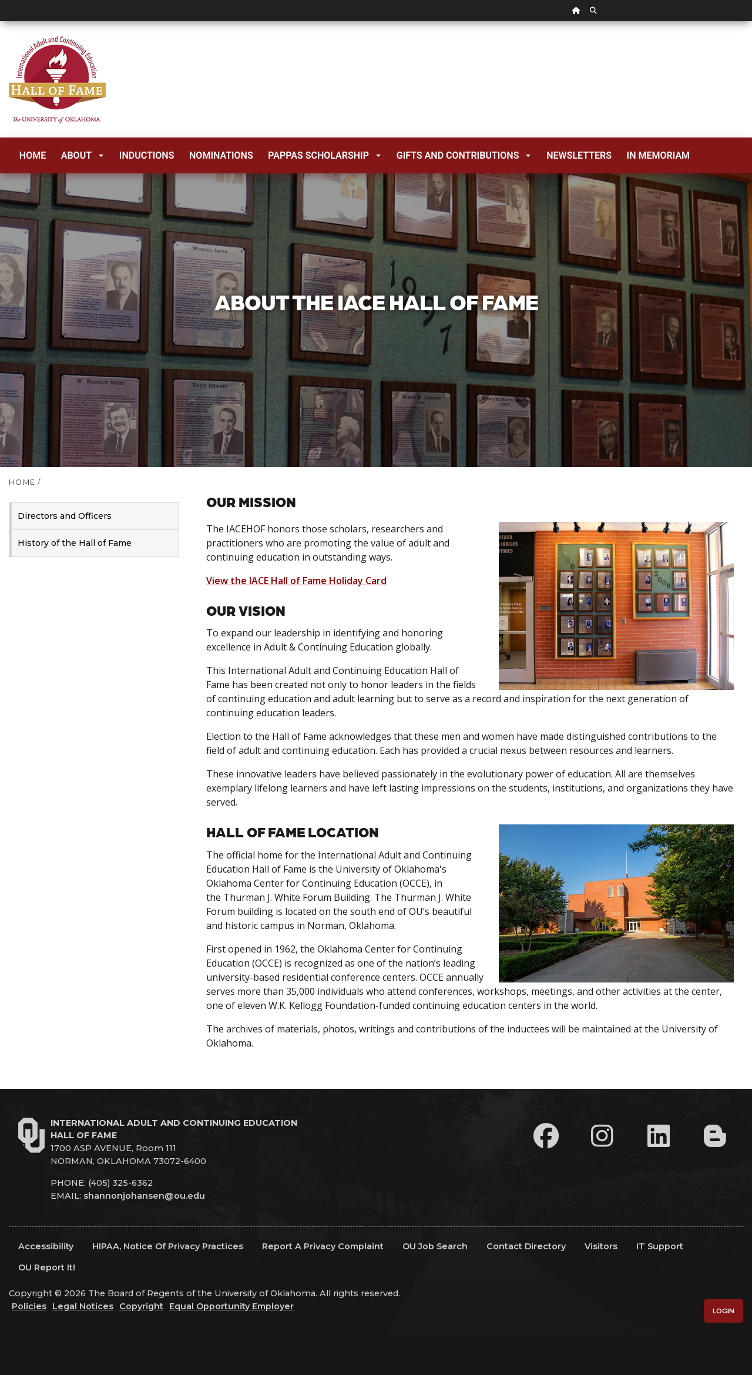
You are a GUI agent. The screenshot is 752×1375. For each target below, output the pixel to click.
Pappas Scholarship (324, 155)
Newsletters (579, 155)
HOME (22, 482)
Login (723, 1311)
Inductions (146, 155)
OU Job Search (435, 1246)
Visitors (601, 1246)
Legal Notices (82, 1306)
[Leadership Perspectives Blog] (715, 1136)
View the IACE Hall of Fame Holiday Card (296, 580)
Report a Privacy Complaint (323, 1246)
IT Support (659, 1246)
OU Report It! (46, 1267)
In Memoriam (658, 155)
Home (32, 155)
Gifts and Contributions (464, 155)
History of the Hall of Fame (75, 543)
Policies (29, 1306)
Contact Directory (526, 1246)
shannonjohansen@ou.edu (144, 1195)
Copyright (141, 1306)
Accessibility (45, 1246)
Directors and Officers (65, 516)
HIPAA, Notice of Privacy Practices (167, 1246)
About (82, 155)
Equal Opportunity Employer (231, 1306)
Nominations (221, 155)
